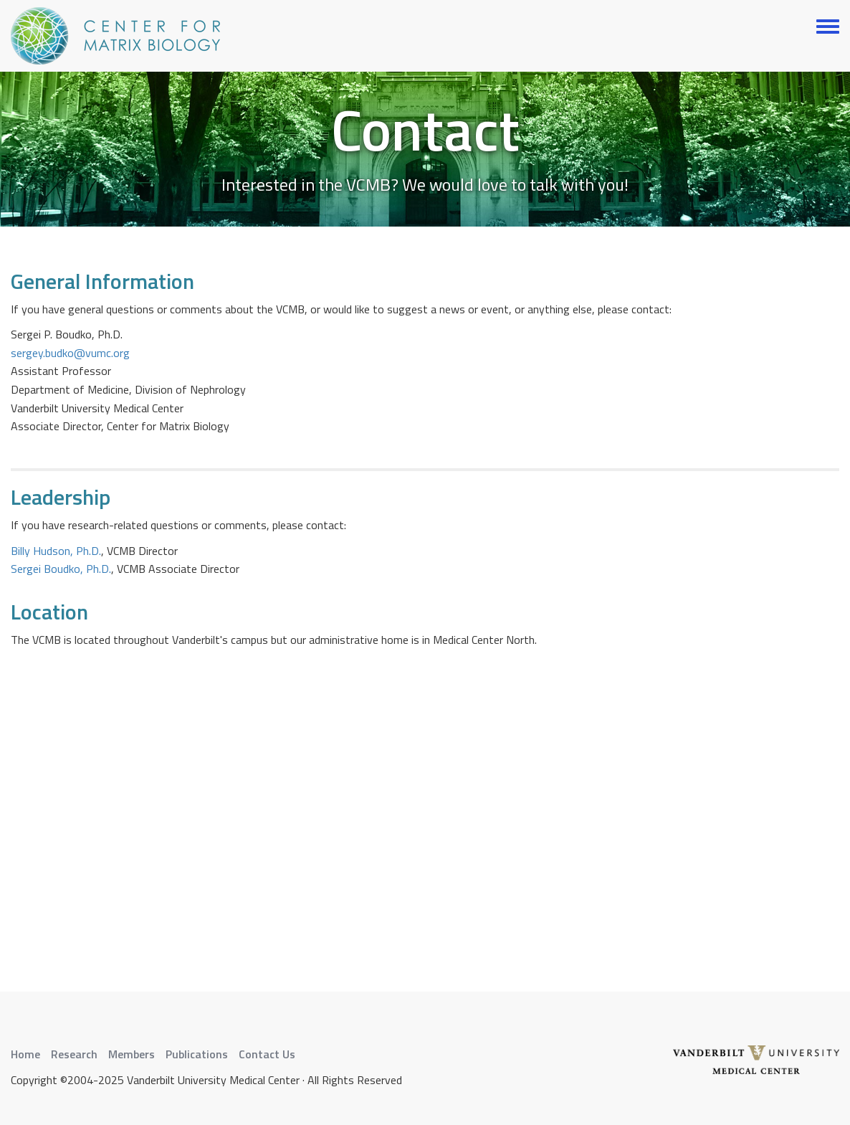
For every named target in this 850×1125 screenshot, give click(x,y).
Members (131, 1054)
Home (25, 1054)
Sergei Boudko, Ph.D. (61, 568)
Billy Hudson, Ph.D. (56, 550)
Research (74, 1054)
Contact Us (267, 1054)
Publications (197, 1054)
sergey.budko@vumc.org (70, 352)
